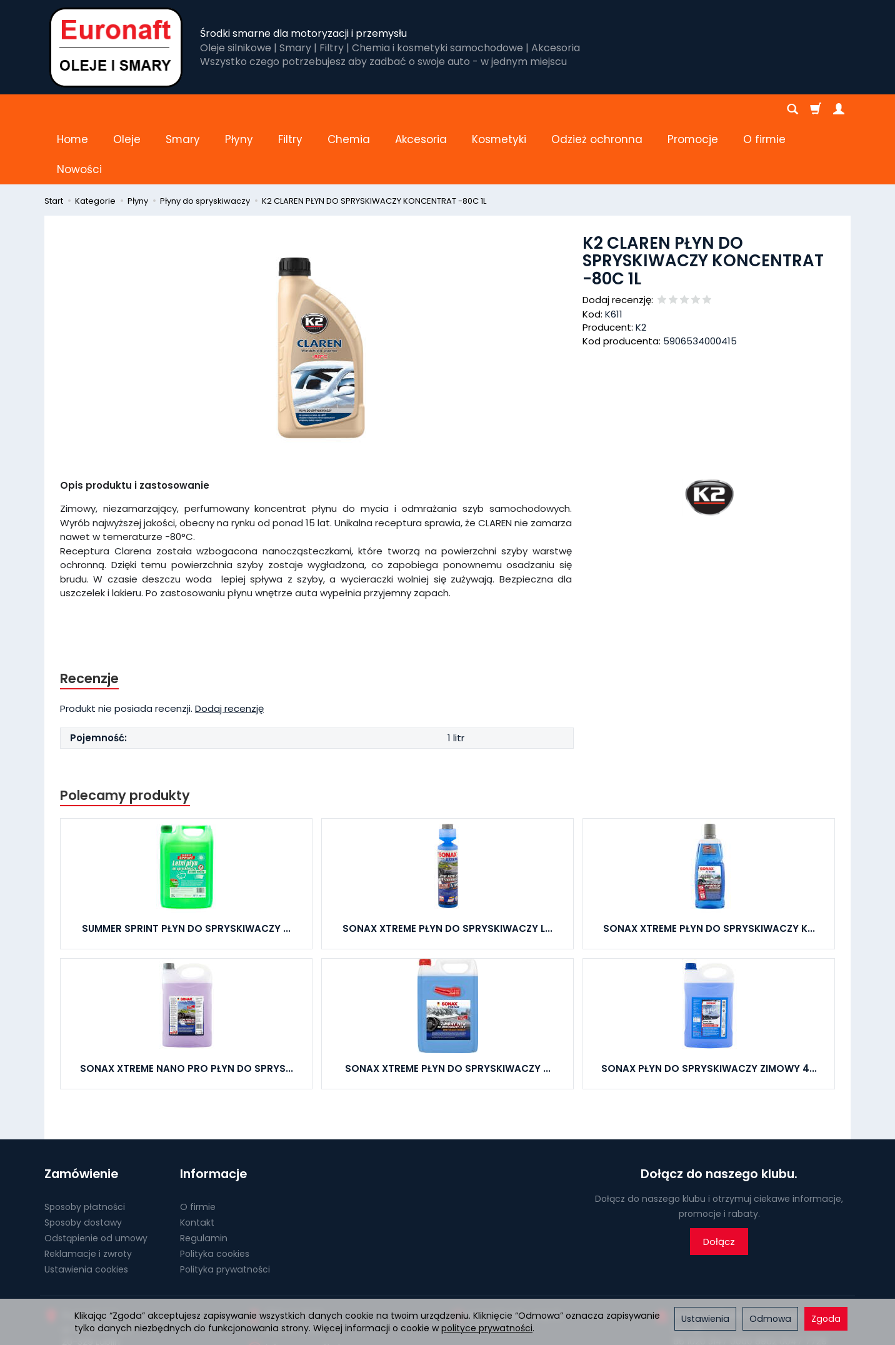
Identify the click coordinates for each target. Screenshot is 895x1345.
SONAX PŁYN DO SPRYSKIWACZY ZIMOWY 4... (709, 1008)
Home (72, 109)
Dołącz (719, 1181)
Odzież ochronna (596, 109)
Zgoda (826, 1318)
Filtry (290, 109)
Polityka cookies (214, 1194)
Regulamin (204, 1178)
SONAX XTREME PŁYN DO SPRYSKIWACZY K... (709, 868)
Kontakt (197, 1162)
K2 (641, 267)
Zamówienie (81, 1114)
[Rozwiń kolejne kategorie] (674, 109)
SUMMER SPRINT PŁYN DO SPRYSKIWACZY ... (186, 868)
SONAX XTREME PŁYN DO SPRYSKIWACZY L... (447, 868)
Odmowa (770, 1318)
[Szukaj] (792, 109)
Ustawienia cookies (86, 1208)
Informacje (213, 1114)
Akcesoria (421, 109)
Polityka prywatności (225, 1208)
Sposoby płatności (84, 1147)
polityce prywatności (486, 1328)
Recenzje (89, 618)
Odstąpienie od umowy (96, 1178)
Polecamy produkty (125, 735)
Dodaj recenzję (229, 648)
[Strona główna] (116, 47)
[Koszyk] (816, 109)
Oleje (127, 109)
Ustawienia (705, 1318)
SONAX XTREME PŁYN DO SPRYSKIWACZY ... (448, 1008)
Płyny (239, 109)
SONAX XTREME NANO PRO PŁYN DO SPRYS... (186, 1008)
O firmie (198, 1147)
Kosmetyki (499, 109)
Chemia (349, 109)
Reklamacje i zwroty (88, 1194)
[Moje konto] (839, 109)
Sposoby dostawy (83, 1162)
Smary (183, 109)
